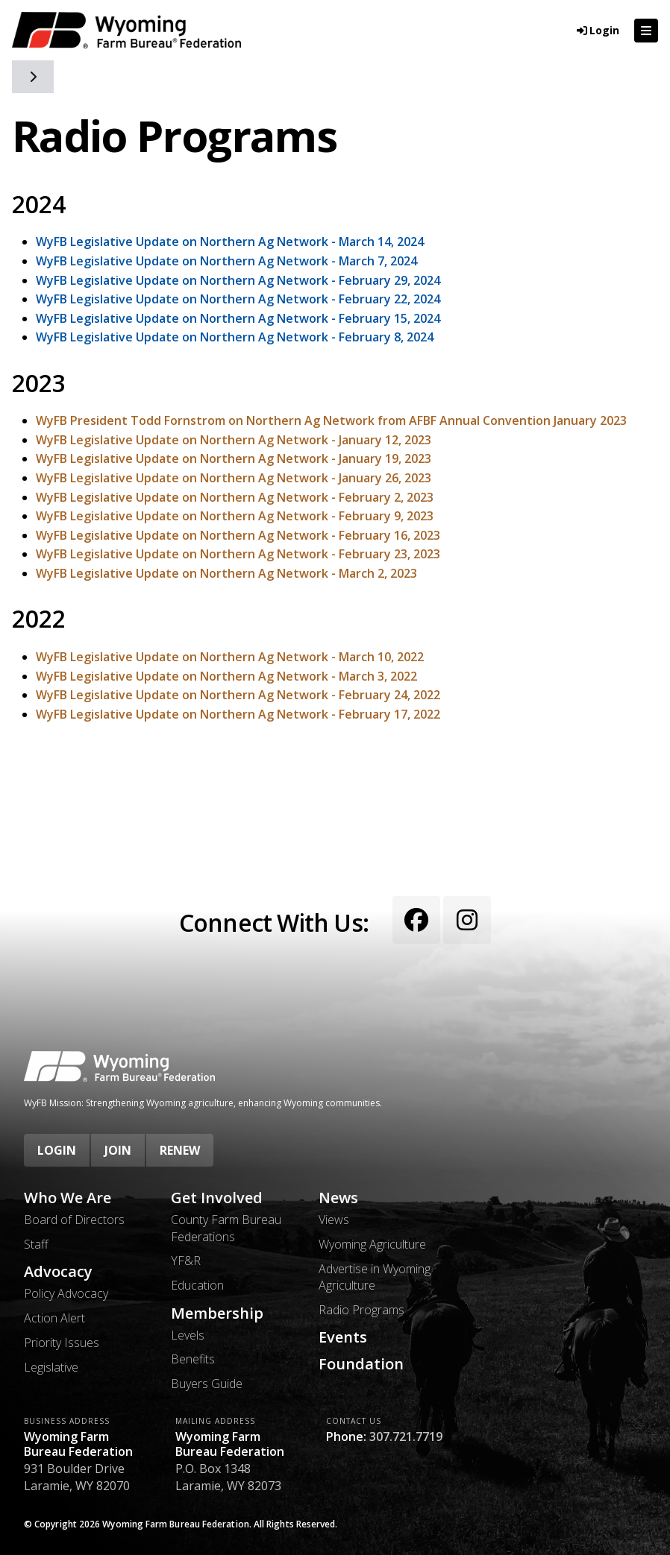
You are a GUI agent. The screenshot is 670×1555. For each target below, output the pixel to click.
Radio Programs (361, 1310)
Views (334, 1219)
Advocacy (58, 1271)
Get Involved (217, 1197)
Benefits (193, 1359)
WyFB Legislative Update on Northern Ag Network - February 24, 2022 (238, 695)
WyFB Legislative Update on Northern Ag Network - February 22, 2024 (238, 299)
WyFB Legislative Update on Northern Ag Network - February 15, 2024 (238, 318)
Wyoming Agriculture (372, 1244)
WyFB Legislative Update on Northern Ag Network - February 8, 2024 (234, 337)
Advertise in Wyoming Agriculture (375, 1277)
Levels (187, 1335)
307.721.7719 (405, 1436)
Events (343, 1337)
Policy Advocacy (66, 1293)
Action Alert (54, 1318)
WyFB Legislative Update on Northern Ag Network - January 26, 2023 (233, 478)
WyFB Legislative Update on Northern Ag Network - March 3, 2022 (226, 676)
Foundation (361, 1364)
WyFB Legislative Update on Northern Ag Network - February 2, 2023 (234, 497)
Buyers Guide (206, 1383)
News (338, 1197)
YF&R (186, 1260)
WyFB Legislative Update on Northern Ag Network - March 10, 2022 (230, 657)
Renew (180, 1150)
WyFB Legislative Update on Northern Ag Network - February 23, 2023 (238, 554)
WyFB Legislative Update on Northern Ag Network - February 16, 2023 (238, 535)
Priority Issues (61, 1342)
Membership (217, 1313)
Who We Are (67, 1197)
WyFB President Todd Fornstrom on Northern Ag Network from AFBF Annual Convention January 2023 (331, 420)
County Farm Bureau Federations (226, 1227)
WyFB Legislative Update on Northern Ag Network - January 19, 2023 (233, 458)
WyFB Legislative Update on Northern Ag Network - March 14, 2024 (230, 241)
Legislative (51, 1367)
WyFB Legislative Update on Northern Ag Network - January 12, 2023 (233, 440)
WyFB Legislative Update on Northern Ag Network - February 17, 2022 (238, 714)
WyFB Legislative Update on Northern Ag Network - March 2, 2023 (226, 573)
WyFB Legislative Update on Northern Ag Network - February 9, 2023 (234, 516)
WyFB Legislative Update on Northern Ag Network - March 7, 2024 (226, 261)
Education (197, 1285)
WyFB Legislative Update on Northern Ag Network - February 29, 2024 (238, 280)
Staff (36, 1244)
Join (117, 1150)
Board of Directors (74, 1219)
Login (56, 1150)
